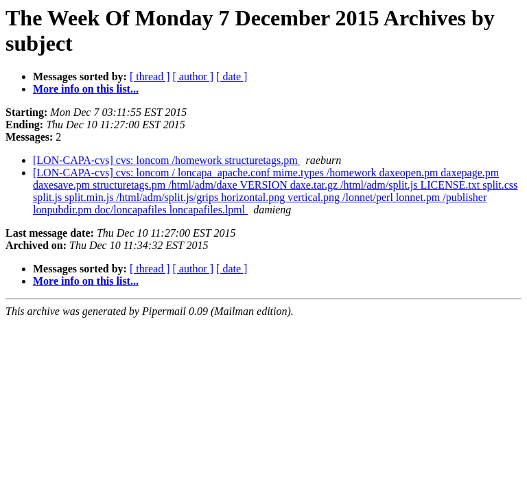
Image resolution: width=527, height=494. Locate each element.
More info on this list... (86, 89)
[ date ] (231, 76)
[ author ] (193, 76)
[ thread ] (150, 76)
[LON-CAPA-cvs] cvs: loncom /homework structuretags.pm (167, 160)
